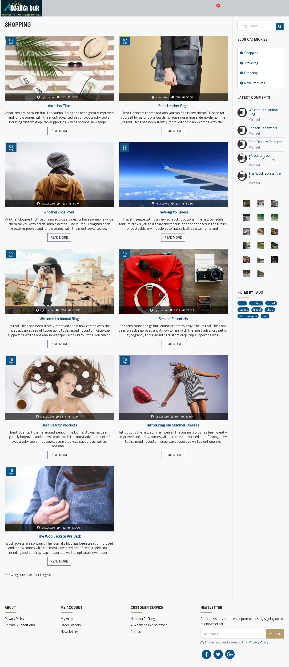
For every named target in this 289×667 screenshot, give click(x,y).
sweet (243, 309)
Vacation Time (59, 105)
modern (256, 303)
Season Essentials (173, 318)
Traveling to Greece (173, 212)
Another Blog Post (59, 212)
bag (265, 316)
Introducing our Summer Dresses (173, 425)
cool (242, 303)
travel (257, 309)
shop (269, 309)
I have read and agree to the (235, 642)
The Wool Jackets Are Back (59, 536)
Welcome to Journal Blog (59, 318)
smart (271, 303)
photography (248, 316)
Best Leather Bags (173, 105)
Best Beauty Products (59, 425)
